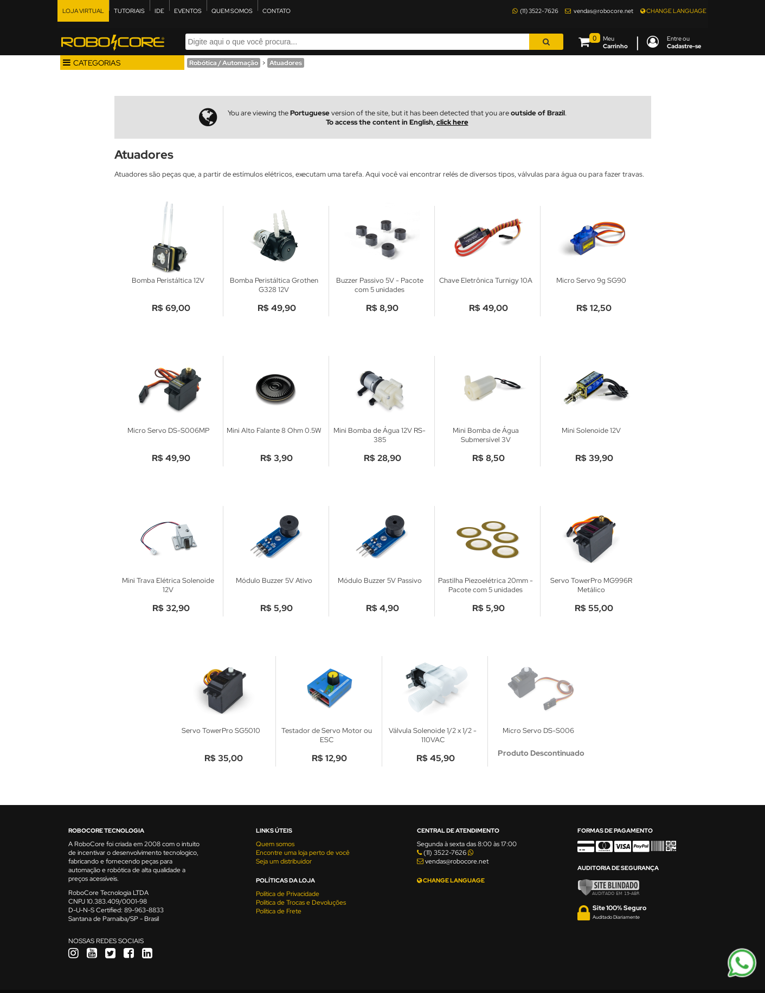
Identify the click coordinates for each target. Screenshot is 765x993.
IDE (159, 11)
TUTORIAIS (129, 11)
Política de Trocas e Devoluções (301, 902)
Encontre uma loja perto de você (303, 852)
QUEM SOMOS (232, 11)
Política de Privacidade (287, 894)
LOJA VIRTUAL (83, 11)
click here (452, 122)
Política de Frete (278, 911)
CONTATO (276, 11)
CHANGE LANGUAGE (673, 11)
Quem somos (275, 844)
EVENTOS (188, 11)
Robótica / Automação (223, 63)
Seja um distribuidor (284, 861)
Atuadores (285, 63)
